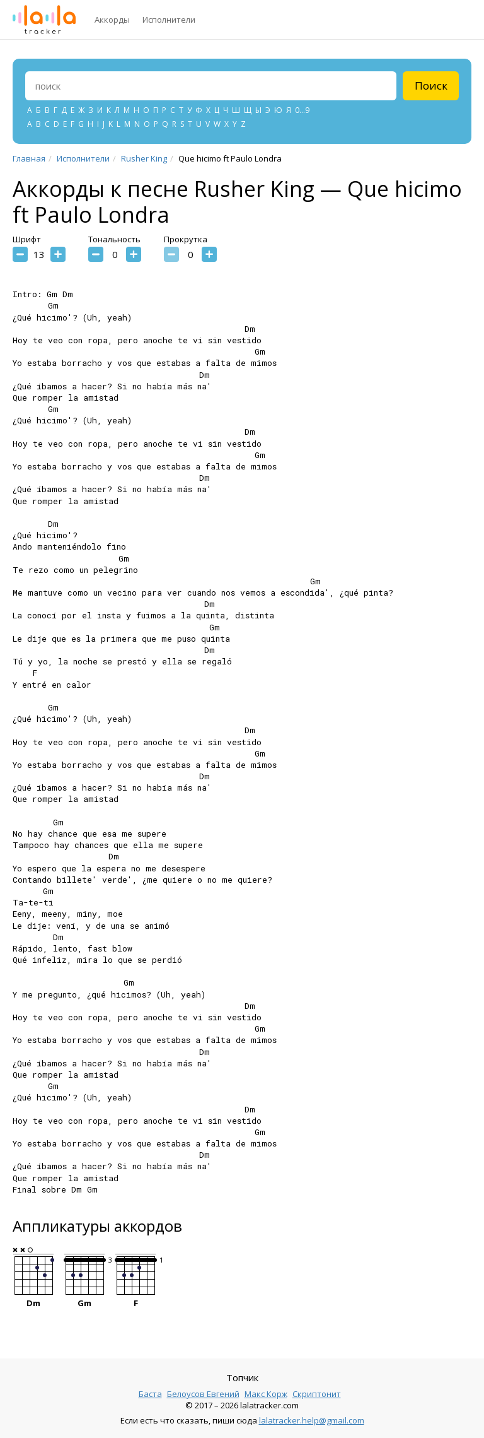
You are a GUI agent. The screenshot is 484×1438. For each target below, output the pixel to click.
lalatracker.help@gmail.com (311, 1420)
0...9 (302, 110)
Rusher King (144, 158)
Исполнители (168, 19)
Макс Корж (266, 1394)
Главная (29, 158)
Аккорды (112, 19)
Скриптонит (316, 1394)
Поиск (431, 85)
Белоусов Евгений (203, 1394)
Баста (150, 1394)
